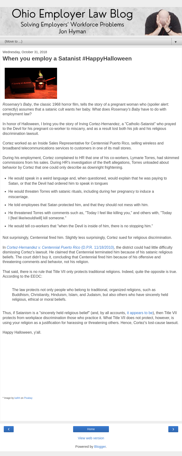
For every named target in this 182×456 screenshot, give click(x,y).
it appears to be (140, 313)
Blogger (100, 446)
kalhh (17, 398)
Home (91, 429)
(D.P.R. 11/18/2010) (60, 247)
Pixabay (28, 398)
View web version (91, 438)
